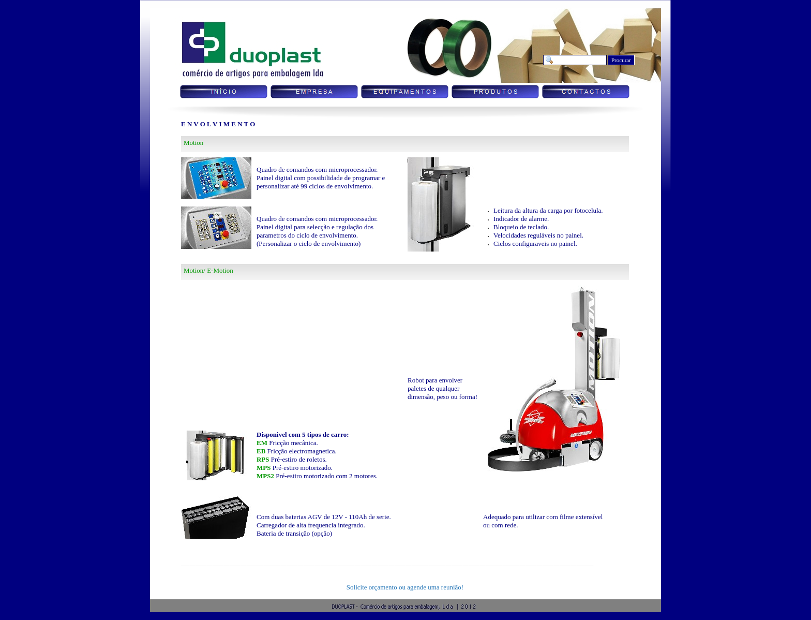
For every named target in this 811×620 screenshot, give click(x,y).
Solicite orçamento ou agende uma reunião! (405, 587)
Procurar (621, 60)
